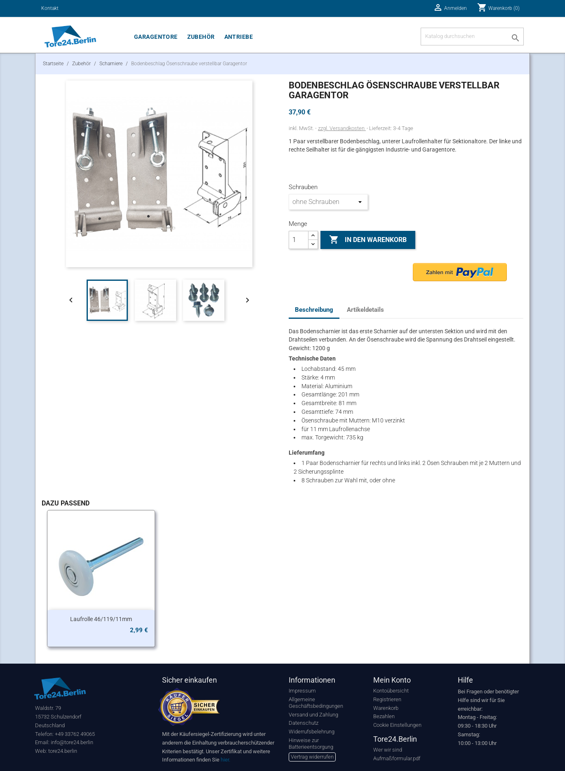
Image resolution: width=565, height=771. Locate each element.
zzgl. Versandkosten (342, 128)
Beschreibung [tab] (314, 309)
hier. (225, 760)
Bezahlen (384, 716)
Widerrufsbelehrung (311, 731)
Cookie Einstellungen (397, 725)
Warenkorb (385, 708)
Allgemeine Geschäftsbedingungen (316, 702)
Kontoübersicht (391, 691)
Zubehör (201, 36)
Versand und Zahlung (313, 715)
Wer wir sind (387, 750)
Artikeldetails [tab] (365, 309)
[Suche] (472, 36)
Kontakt (50, 8)
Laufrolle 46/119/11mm (101, 619)
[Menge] (298, 240)
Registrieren (387, 699)
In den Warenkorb (368, 240)
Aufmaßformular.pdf (396, 758)
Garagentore (156, 36)
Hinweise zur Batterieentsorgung (311, 743)
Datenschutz (303, 723)
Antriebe (238, 36)
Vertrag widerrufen (312, 757)
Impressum (302, 691)
